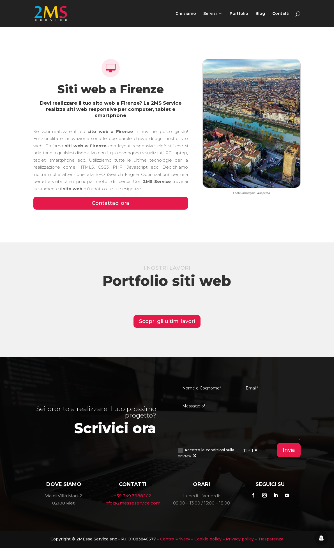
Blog (260, 14)
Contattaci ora (110, 203)
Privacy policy (240, 539)
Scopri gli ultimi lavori (167, 321)
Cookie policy (208, 539)
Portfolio (239, 14)
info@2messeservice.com (132, 503)
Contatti (280, 14)
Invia (289, 450)
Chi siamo (186, 14)
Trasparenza (270, 539)
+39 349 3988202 (132, 495)
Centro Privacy (175, 539)
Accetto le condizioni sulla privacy (206, 453)
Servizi (210, 14)
